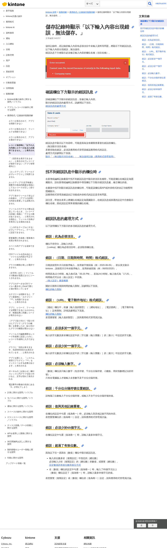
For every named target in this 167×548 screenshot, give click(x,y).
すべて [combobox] (89, 3)
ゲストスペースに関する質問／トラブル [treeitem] (20, 418)
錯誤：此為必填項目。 (152, 40)
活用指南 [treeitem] (10, 88)
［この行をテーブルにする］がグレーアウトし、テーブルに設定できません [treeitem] (21, 229)
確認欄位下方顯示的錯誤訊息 (152, 22)
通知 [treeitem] (8, 38)
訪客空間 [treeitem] (10, 55)
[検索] (150, 4)
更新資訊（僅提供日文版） (37, 543)
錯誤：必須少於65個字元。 (152, 90)
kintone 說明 (51, 12)
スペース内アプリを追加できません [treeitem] (21, 247)
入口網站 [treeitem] (10, 44)
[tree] (21, 253)
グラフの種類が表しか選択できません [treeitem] (21, 266)
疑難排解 (63, 12)
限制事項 (5, 543)
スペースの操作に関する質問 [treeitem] (20, 412)
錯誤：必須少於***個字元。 (152, 67)
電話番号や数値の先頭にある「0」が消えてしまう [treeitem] (21, 385)
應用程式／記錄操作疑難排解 (82, 12)
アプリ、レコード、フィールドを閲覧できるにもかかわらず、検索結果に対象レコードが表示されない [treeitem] (21, 311)
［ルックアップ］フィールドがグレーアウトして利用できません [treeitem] (21, 174)
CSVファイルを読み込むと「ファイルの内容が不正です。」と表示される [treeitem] (20, 256)
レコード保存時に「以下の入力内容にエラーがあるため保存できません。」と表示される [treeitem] (21, 149)
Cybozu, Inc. (6, 534)
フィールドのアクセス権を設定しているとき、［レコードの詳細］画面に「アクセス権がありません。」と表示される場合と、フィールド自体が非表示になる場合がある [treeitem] (21, 215)
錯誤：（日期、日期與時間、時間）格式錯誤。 (153, 45)
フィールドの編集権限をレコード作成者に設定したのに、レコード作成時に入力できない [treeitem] (21, 338)
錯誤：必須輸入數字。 (152, 73)
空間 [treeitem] (8, 49)
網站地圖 (88, 534)
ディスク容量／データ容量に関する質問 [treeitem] (20, 426)
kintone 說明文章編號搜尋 (95, 539)
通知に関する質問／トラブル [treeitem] (20, 406)
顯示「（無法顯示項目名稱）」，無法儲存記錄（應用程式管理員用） (80, 156)
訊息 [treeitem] (8, 66)
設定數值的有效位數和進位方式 (65, 465)
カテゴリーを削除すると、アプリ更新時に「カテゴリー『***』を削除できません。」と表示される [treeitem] (21, 298)
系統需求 (5, 539)
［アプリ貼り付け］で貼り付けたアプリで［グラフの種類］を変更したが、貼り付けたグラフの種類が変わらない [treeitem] (21, 325)
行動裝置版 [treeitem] (11, 82)
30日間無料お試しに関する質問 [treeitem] (19, 442)
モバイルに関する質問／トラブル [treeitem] (20, 399)
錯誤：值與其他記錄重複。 (154, 85)
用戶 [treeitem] (8, 60)
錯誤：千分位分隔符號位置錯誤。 (154, 79)
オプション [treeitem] (11, 77)
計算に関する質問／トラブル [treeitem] (20, 392)
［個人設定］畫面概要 (57, 280)
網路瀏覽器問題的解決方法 (66, 539)
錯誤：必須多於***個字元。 (152, 60)
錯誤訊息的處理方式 (56, 106)
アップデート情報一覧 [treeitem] (16, 463)
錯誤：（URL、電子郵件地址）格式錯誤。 (154, 53)
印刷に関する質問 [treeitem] (15, 458)
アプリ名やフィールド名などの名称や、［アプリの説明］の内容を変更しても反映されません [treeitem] (21, 200)
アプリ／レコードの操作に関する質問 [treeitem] (20, 108)
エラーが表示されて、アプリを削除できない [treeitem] (21, 122)
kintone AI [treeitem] (10, 27)
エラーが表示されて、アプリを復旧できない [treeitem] (21, 138)
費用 (27, 539)
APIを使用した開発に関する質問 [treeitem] (19, 434)
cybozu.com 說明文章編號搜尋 (97, 543)
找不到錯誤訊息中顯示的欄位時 (152, 29)
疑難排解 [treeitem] (10, 94)
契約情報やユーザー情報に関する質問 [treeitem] (20, 450)
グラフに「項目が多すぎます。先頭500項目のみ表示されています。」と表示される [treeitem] (21, 349)
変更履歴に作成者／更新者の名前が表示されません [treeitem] (21, 239)
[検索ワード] (123, 4)
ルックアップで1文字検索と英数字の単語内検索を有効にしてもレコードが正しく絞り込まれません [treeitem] (21, 186)
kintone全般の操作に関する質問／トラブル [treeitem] (19, 100)
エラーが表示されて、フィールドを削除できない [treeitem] (21, 130)
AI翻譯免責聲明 (160, 3)
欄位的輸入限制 (53, 289)
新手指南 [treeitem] (10, 11)
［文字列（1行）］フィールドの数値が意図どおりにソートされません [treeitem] (21, 275)
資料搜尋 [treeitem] (10, 33)
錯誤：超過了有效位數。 (153, 96)
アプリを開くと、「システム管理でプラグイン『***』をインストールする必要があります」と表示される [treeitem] (21, 362)
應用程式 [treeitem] (10, 22)
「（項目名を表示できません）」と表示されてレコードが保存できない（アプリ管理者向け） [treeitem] (21, 162)
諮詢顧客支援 (60, 534)
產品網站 (29, 534)
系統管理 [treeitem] (10, 71)
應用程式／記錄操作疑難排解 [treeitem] (20, 115)
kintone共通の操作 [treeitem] (14, 16)
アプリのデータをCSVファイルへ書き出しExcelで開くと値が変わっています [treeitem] (21, 286)
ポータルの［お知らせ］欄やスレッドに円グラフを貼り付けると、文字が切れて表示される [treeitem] (21, 375)
